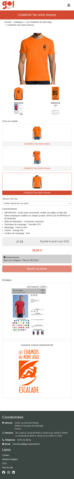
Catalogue (18, 22)
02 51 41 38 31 (24, 440)
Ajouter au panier (37, 268)
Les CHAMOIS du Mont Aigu (39, 22)
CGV (4, 463)
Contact (5, 455)
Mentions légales (10, 459)
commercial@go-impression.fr (26, 444)
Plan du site (7, 467)
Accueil (7, 22)
